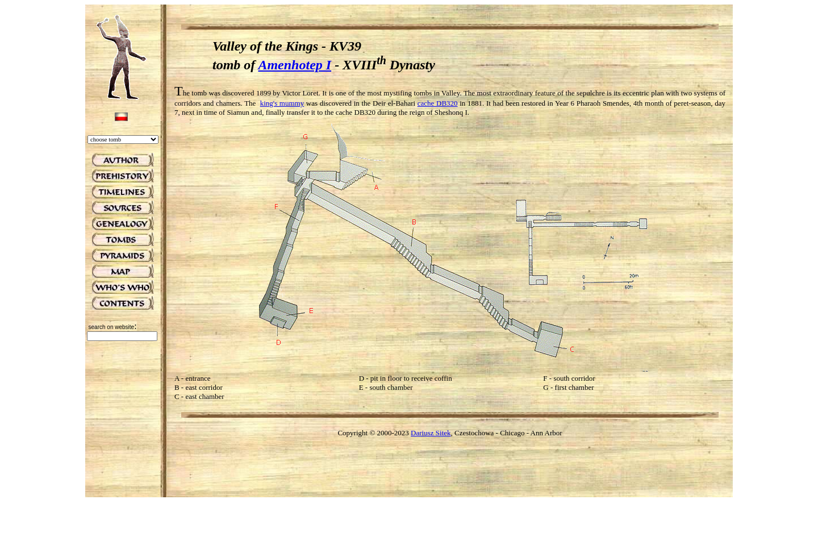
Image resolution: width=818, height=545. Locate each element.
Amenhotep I (294, 64)
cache (427, 103)
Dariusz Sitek (430, 432)
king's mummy (282, 103)
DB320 (447, 103)
